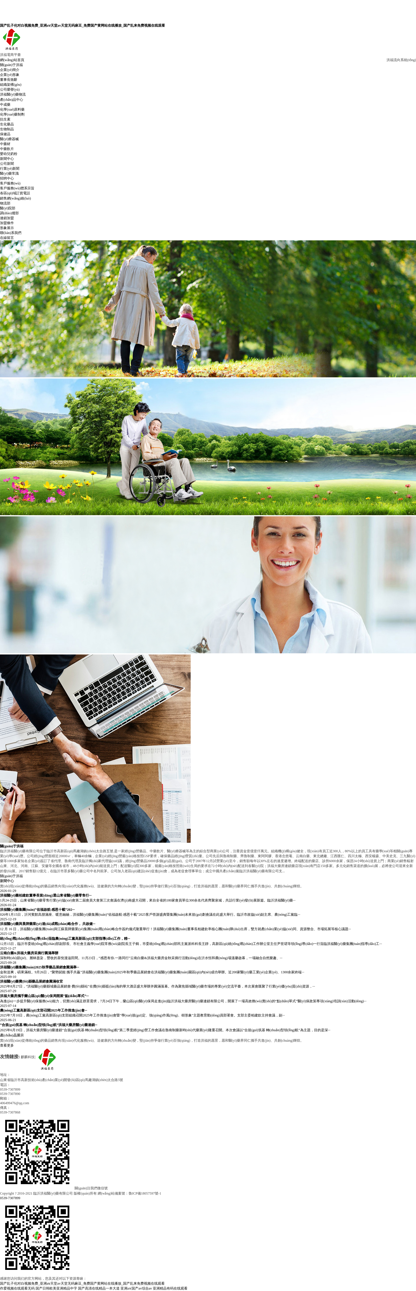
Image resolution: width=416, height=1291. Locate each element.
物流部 (5, 203)
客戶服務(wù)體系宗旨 (17, 188)
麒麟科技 (28, 1057)
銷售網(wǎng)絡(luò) (15, 198)
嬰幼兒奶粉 (8, 154)
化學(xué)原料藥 (12, 109)
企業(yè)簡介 (9, 70)
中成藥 (5, 105)
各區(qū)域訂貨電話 (15, 193)
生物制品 (7, 129)
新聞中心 (7, 159)
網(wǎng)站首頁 (12, 60)
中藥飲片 (7, 149)
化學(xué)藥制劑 (12, 114)
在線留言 (7, 238)
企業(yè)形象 (9, 75)
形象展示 (7, 228)
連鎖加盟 (7, 218)
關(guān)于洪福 (11, 65)
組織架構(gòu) (10, 85)
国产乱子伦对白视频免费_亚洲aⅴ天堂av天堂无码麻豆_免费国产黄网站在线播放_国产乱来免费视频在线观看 (82, 25)
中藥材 (5, 144)
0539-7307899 (10, 1198)
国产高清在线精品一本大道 (99, 1288)
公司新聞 (7, 164)
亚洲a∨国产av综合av (136, 1288)
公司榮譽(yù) (10, 89)
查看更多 (7, 1045)
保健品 (5, 134)
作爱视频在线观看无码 (17, 1288)
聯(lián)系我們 (10, 233)
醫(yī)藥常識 (9, 173)
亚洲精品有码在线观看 (170, 1288)
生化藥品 (7, 124)
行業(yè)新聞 (9, 169)
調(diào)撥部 (9, 213)
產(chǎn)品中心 (11, 100)
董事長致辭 (8, 80)
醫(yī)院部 (7, 208)
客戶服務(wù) (10, 183)
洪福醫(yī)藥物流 (13, 94)
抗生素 (5, 119)
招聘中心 (7, 178)
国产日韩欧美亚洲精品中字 (56, 1288)
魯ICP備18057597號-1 (145, 1193)
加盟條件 (7, 223)
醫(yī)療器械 (9, 139)
